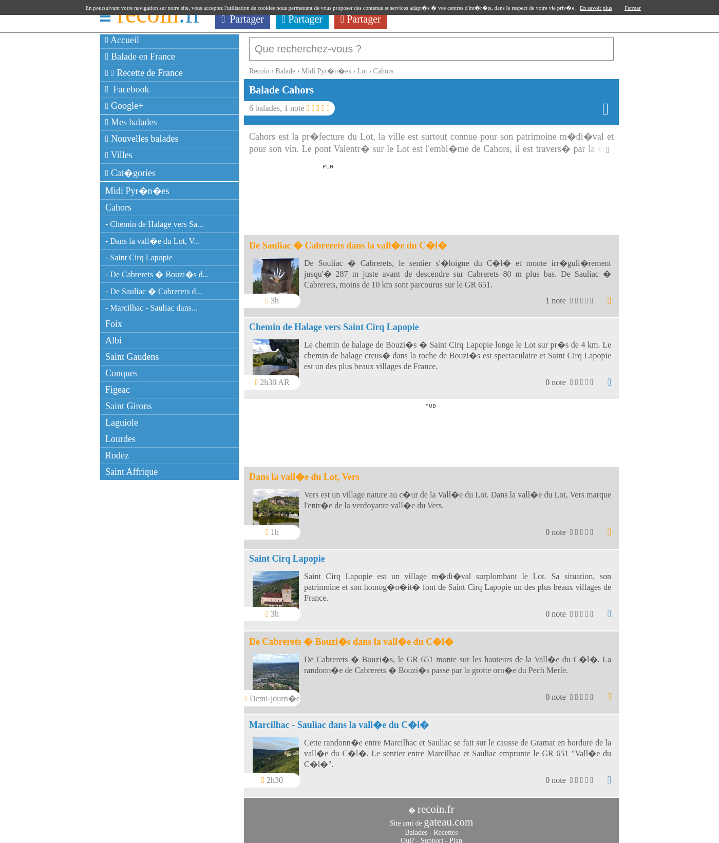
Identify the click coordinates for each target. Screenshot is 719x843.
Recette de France (144, 73)
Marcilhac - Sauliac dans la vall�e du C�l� (339, 720)
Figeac (117, 390)
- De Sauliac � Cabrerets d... (153, 291)
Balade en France (140, 56)
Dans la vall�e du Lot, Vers (304, 472)
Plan (455, 835)
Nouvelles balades (142, 138)
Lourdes (120, 439)
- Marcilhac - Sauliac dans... (151, 307)
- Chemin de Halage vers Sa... (154, 224)
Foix (113, 324)
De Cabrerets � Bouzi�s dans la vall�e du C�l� (351, 636)
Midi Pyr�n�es (137, 191)
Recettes (445, 827)
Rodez (117, 455)
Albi (113, 340)
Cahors (118, 207)
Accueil (122, 40)
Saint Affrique (131, 472)
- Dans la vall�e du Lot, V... (152, 241)
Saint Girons (128, 406)
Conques (121, 373)
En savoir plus (596, 8)
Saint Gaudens (132, 357)
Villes (119, 155)
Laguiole (121, 422)
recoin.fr (436, 804)
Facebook (127, 89)
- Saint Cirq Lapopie (139, 257)
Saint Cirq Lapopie (287, 553)
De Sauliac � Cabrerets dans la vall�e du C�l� (348, 240)
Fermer (633, 8)
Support (432, 835)
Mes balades (131, 122)
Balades (416, 827)
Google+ (124, 106)
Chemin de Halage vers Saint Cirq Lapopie (334, 322)
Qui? (407, 835)
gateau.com (448, 817)
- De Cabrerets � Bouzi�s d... (157, 274)
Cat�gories (130, 173)
